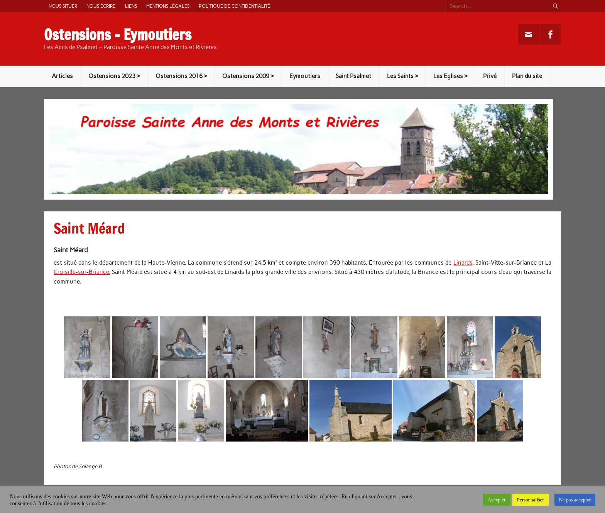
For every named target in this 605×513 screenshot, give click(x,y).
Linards (462, 262)
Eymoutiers (304, 76)
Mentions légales (167, 6)
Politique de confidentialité (234, 6)
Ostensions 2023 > (114, 76)
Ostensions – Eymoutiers (117, 34)
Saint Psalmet (353, 76)
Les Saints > (402, 76)
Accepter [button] (497, 500)
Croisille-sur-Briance (81, 271)
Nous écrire (100, 6)
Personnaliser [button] (530, 500)
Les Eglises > (450, 76)
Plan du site (527, 76)
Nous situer (63, 6)
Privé (490, 76)
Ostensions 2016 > (181, 76)
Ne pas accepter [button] (575, 500)
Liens (131, 6)
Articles (62, 76)
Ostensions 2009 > (248, 76)
